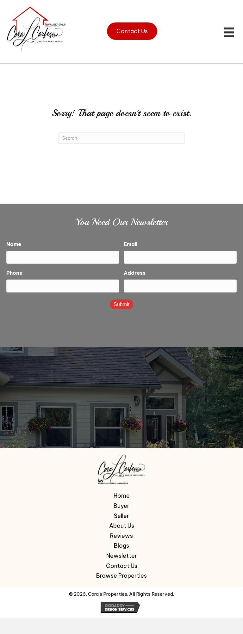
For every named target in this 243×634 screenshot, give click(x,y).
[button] (132, 31)
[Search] (121, 138)
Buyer (121, 505)
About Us (121, 525)
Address (135, 272)
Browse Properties (121, 575)
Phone (14, 272)
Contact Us (121, 565)
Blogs (121, 545)
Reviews (121, 535)
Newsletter (121, 555)
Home (122, 495)
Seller (121, 515)
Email (131, 244)
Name (13, 244)
